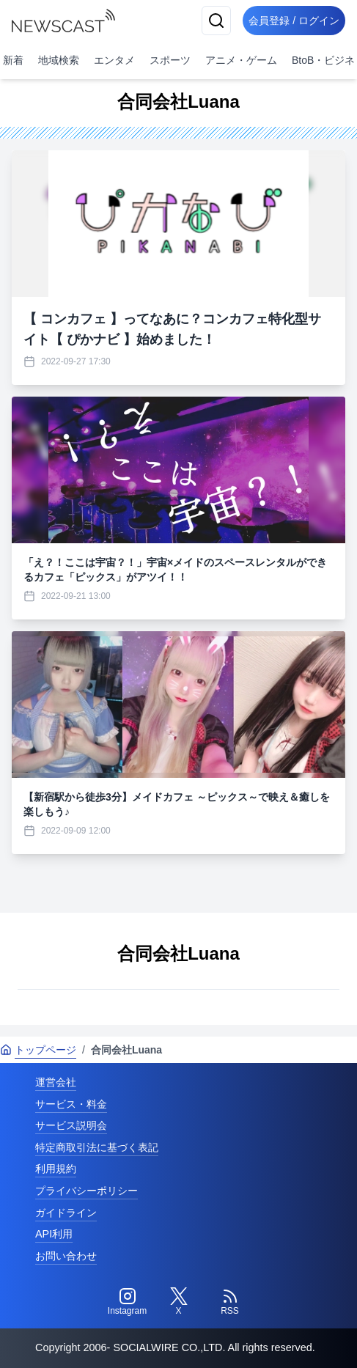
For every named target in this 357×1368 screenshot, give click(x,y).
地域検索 (58, 60)
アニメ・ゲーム (241, 60)
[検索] (216, 20)
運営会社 (55, 1082)
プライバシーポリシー (86, 1190)
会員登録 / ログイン (294, 20)
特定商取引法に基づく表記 (96, 1147)
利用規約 (55, 1168)
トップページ (38, 1050)
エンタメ (114, 60)
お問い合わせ (66, 1256)
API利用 (54, 1234)
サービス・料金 (71, 1104)
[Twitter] (179, 1302)
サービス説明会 (71, 1125)
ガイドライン (66, 1212)
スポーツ (170, 60)
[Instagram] (127, 1302)
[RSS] (230, 1302)
